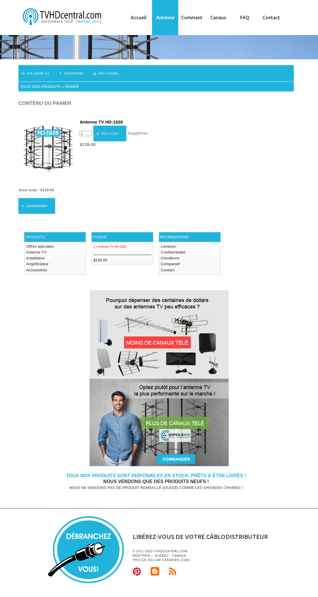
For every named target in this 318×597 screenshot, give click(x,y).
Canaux (218, 17)
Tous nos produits (40, 86)
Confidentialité (173, 252)
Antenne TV (36, 252)
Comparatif (170, 263)
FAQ (244, 17)
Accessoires (36, 269)
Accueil (138, 17)
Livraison (168, 246)
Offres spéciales (39, 246)
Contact (271, 17)
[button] (37, 73)
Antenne (165, 17)
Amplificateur (37, 263)
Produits (35, 237)
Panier (72, 86)
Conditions (170, 258)
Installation (35, 258)
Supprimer (138, 133)
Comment (191, 17)
